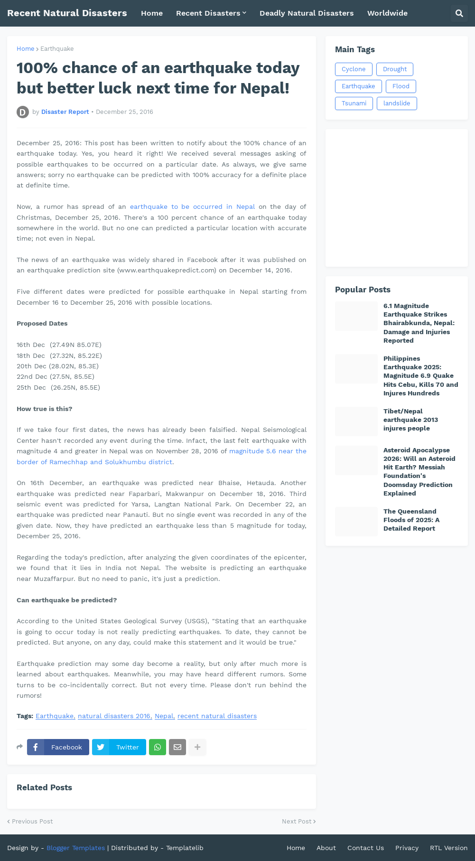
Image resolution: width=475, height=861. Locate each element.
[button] (459, 13)
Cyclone (354, 69)
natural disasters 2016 (114, 716)
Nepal (164, 716)
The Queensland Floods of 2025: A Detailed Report (411, 519)
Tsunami (354, 103)
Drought (395, 69)
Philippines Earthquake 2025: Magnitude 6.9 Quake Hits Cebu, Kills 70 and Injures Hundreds (420, 376)
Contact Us (365, 848)
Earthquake (57, 49)
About (326, 848)
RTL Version (449, 848)
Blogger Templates (76, 848)
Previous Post (32, 821)
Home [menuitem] (152, 13)
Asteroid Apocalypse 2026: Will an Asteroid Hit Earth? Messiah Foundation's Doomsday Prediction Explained (419, 471)
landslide (396, 103)
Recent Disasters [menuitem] (208, 13)
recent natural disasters (217, 716)
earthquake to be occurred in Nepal (192, 206)
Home (26, 49)
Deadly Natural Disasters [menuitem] (307, 13)
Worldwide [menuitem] (387, 13)
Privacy (407, 848)
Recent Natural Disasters (67, 13)
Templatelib (185, 848)
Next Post (296, 821)
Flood (401, 86)
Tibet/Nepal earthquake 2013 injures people (410, 419)
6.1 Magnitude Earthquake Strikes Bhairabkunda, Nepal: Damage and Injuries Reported (419, 323)
